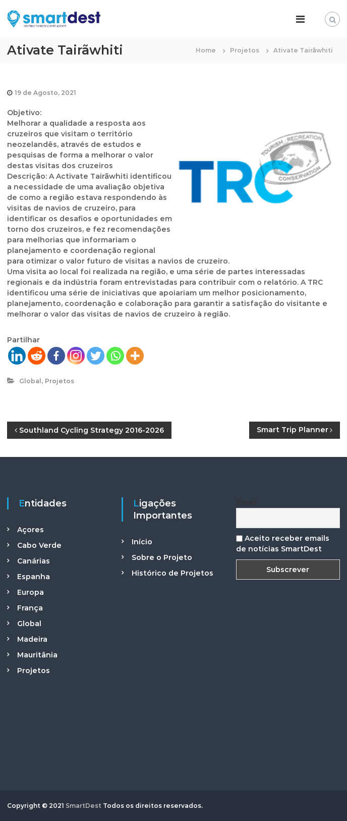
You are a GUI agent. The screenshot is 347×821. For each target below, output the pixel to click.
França (30, 607)
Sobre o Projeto (162, 557)
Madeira (32, 639)
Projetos (244, 50)
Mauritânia (37, 654)
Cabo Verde (39, 545)
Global (30, 381)
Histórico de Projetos (172, 573)
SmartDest (83, 805)
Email (246, 502)
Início (142, 541)
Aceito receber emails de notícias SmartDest (282, 543)
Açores (30, 529)
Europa (30, 592)
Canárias (33, 561)
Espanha (33, 576)
